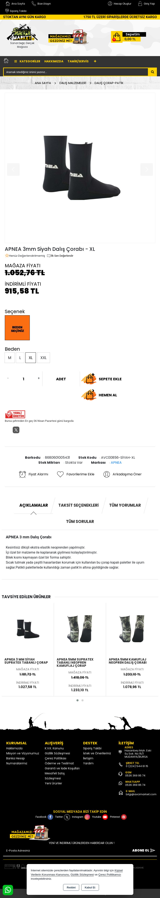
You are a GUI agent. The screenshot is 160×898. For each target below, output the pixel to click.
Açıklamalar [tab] (33, 505)
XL (30, 357)
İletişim (88, 758)
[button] (77, 700)
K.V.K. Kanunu (54, 748)
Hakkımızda (53, 61)
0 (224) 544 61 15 (137, 766)
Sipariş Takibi (92, 748)
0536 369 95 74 (135, 775)
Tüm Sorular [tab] (80, 521)
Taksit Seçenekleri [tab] (78, 505)
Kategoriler (27, 61)
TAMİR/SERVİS (78, 61)
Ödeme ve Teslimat (59, 763)
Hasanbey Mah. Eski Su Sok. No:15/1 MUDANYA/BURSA (138, 754)
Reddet (71, 887)
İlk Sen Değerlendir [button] (60, 256)
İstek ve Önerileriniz (97, 753)
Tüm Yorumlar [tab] (125, 505)
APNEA (116, 462)
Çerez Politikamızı (109, 874)
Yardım (88, 763)
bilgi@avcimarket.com (141, 794)
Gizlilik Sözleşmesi (57, 753)
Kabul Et (90, 887)
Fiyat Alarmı (33, 474)
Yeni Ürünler (53, 783)
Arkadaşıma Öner (122, 474)
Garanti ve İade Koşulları (62, 768)
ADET (61, 379)
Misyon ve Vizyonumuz (22, 753)
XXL (43, 357)
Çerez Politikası (55, 758)
